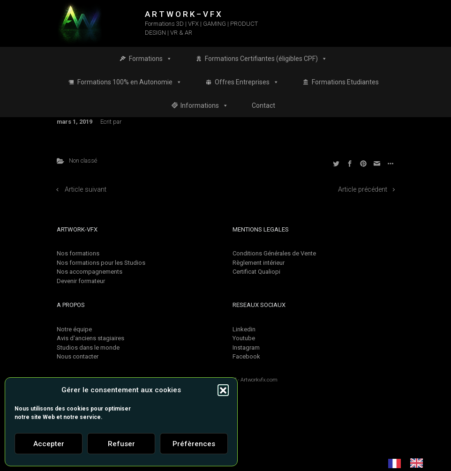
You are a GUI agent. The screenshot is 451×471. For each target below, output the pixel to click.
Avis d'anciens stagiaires (90, 338)
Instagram (246, 347)
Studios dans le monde (88, 347)
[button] (223, 390)
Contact (263, 105)
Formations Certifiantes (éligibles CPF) (266, 58)
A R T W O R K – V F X (183, 14)
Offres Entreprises (247, 82)
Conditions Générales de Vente (274, 253)
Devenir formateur (81, 280)
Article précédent (362, 190)
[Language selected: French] (410, 463)
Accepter (48, 444)
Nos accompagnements (89, 271)
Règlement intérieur (259, 262)
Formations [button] (150, 58)
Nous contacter (77, 356)
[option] (419, 463)
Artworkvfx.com (259, 380)
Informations (204, 105)
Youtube (244, 338)
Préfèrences (194, 444)
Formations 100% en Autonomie (129, 82)
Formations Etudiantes (345, 82)
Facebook (246, 356)
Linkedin (244, 329)
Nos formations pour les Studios (101, 262)
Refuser (121, 444)
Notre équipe (74, 329)
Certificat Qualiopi (256, 271)
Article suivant (85, 190)
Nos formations (78, 253)
